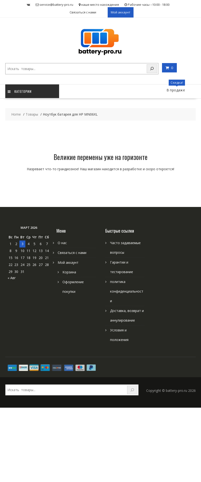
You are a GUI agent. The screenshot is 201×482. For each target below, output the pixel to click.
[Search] (152, 68)
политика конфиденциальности (126, 291)
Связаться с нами (83, 12)
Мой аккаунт (120, 12)
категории (20, 91)
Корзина (69, 272)
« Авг (12, 278)
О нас (62, 243)
